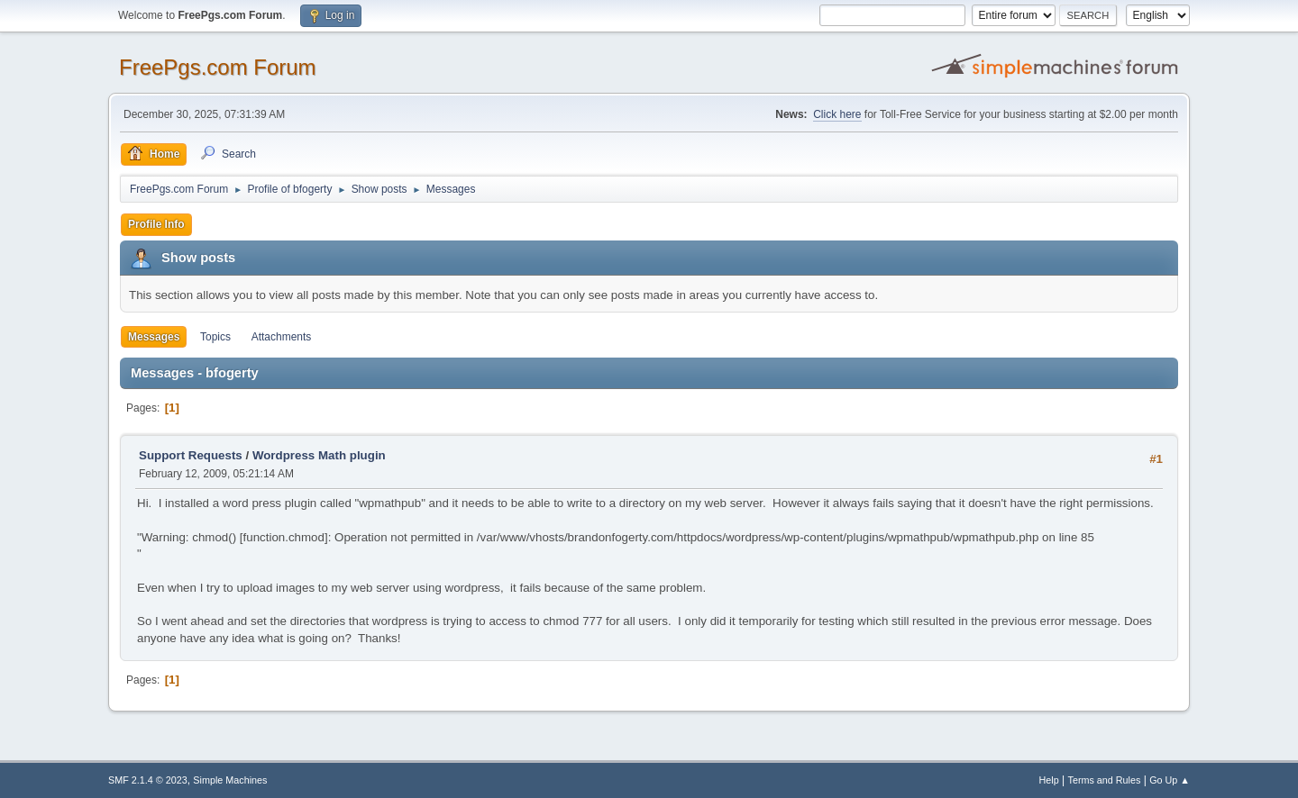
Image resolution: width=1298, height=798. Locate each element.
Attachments (281, 337)
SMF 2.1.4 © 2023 (147, 780)
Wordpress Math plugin (319, 455)
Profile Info (156, 224)
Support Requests (190, 455)
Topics (215, 337)
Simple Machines (230, 780)
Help (1049, 780)
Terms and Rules (1104, 780)
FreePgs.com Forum (217, 67)
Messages (153, 337)
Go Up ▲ (1169, 780)
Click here (837, 114)
